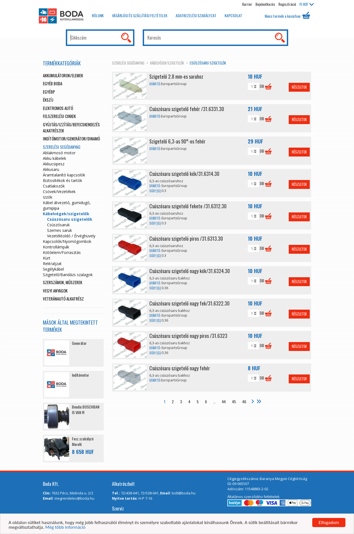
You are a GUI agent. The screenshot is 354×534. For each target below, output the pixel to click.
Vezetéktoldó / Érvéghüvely (71, 235)
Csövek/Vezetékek (59, 191)
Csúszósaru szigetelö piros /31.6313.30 (186, 238)
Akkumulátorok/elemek (63, 75)
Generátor (79, 343)
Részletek (299, 87)
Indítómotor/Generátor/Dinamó (71, 138)
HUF (307, 4)
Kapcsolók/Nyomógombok (67, 241)
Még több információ (65, 528)
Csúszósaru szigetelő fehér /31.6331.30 (186, 108)
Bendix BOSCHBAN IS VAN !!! (85, 409)
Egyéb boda (52, 83)
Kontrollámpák (56, 247)
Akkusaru (51, 169)
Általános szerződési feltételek (253, 496)
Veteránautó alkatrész (63, 299)
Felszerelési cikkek (59, 116)
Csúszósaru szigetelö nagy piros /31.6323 (188, 335)
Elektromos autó (58, 108)
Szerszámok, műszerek (62, 282)
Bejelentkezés (265, 4)
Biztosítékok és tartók (62, 180)
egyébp (49, 92)
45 (234, 401)
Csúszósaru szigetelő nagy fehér (179, 368)
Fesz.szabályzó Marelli (82, 441)
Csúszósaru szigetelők (208, 63)
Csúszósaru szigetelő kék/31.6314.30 (184, 173)
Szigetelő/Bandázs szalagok (68, 274)
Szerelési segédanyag (128, 63)
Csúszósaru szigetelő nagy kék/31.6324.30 (189, 270)
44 (224, 401)
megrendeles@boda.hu (74, 498)
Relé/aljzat (52, 263)
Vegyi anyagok (55, 290)
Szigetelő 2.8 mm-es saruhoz (176, 76)
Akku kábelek (54, 158)
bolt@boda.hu (184, 493)
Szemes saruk (59, 230)
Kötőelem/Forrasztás (62, 252)
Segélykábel (53, 269)
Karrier (247, 4)
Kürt (46, 258)
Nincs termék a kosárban (287, 15)
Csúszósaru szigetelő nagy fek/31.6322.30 (189, 303)
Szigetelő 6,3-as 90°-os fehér (177, 141)
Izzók (47, 197)
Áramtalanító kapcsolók (64, 175)
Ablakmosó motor (59, 152)
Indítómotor (80, 375)
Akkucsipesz (53, 163)
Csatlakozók (54, 186)
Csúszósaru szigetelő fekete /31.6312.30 (188, 206)
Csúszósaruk (58, 224)
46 (244, 401)
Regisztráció (287, 4)
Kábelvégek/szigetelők (167, 63)
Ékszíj (48, 100)
